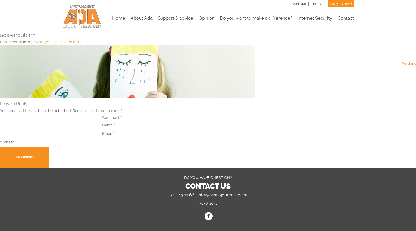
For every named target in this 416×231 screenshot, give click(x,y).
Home (118, 18)
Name (108, 125)
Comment (112, 117)
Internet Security (315, 18)
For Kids (74, 42)
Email (108, 133)
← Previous (406, 64)
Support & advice (175, 18)
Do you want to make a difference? (256, 18)
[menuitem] (299, 4)
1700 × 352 (52, 42)
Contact (345, 18)
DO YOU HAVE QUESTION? (208, 178)
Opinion (206, 18)
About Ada (142, 18)
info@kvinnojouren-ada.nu (223, 195)
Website (7, 142)
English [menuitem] (317, 4)
